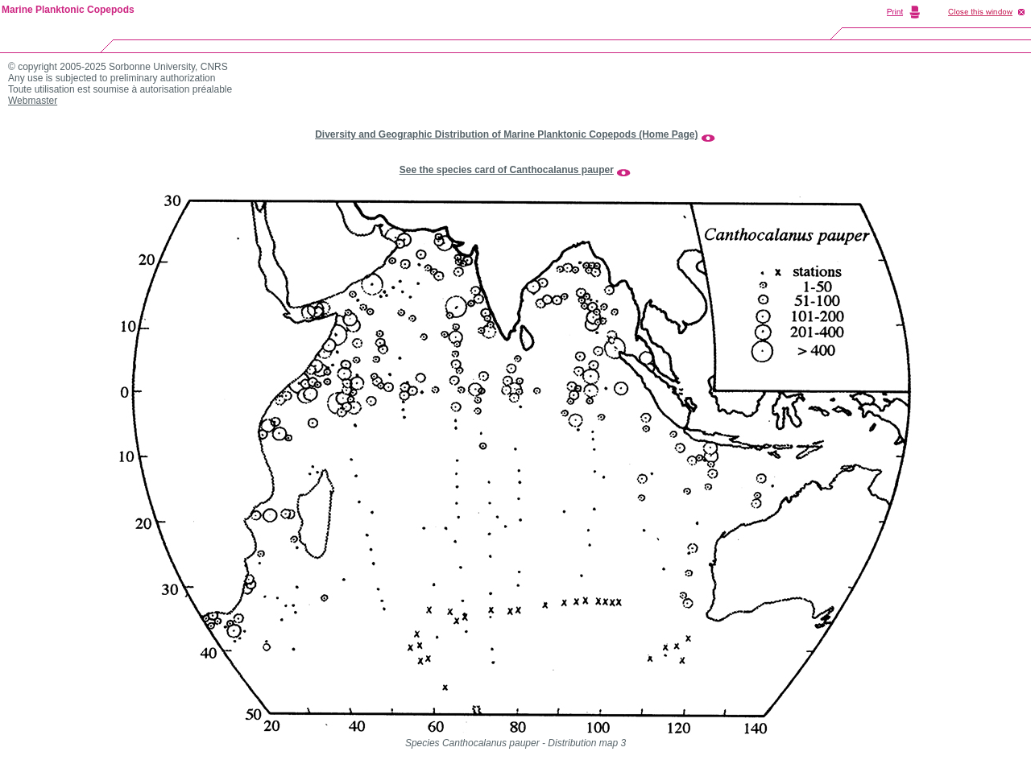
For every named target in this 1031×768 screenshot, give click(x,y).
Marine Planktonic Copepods (68, 9)
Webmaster (32, 100)
